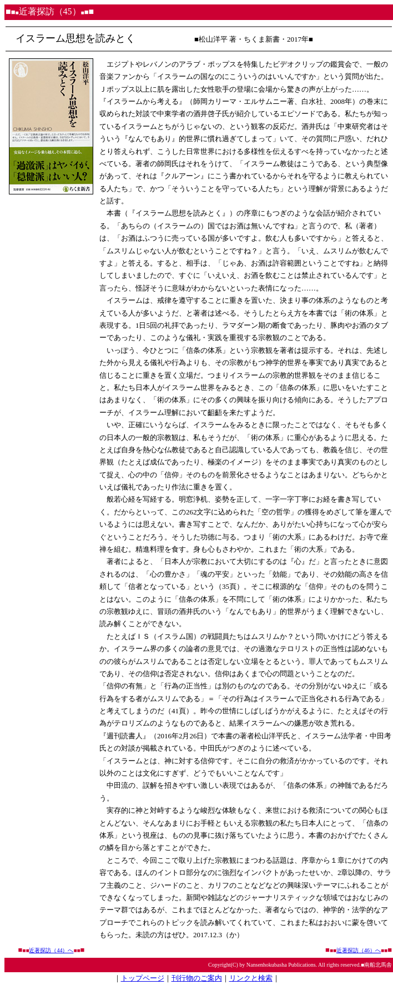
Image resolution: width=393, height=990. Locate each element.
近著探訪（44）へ (51, 950)
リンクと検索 (251, 978)
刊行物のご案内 (197, 978)
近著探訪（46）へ (358, 950)
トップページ (142, 978)
